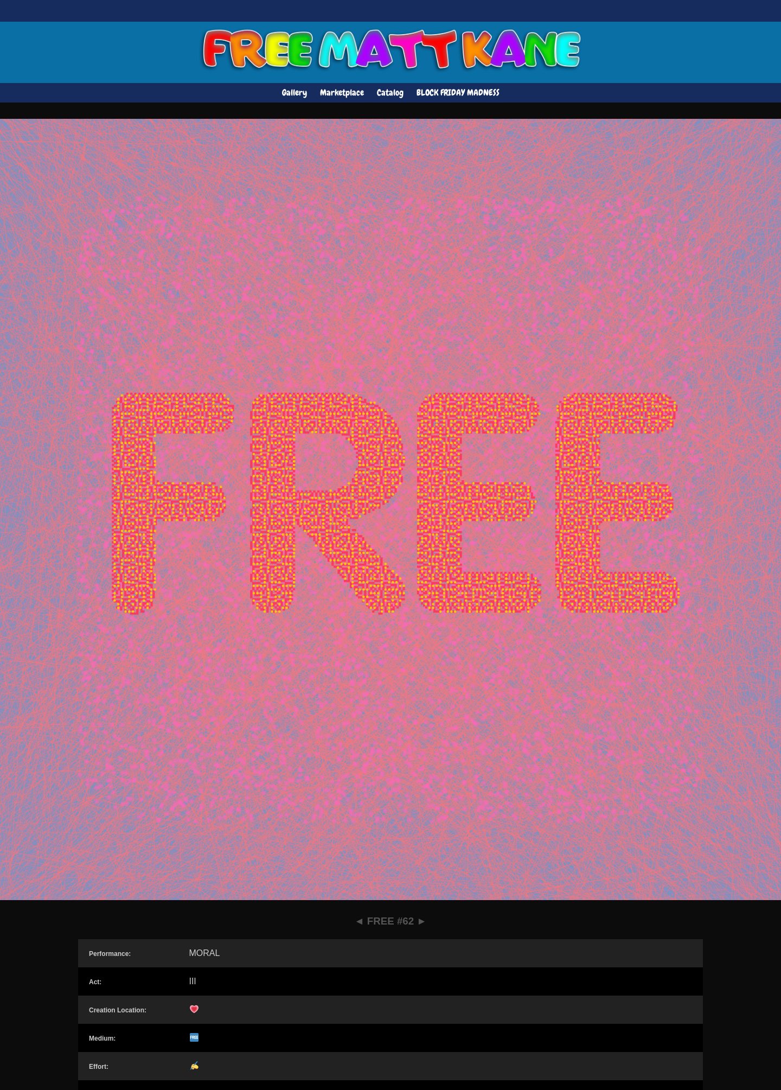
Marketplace (342, 92)
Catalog (390, 92)
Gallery (294, 92)
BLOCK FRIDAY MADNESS (458, 92)
